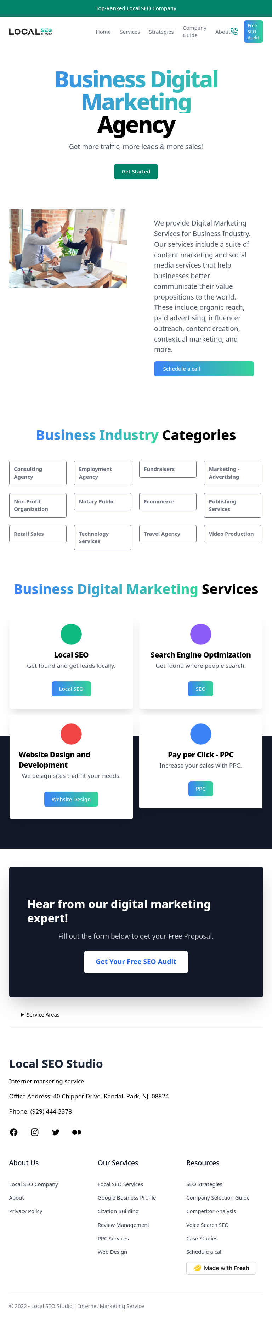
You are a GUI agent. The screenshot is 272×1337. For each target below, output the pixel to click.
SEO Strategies (204, 1184)
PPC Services (113, 1238)
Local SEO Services (120, 1184)
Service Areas (43, 1014)
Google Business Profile (127, 1197)
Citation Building (118, 1210)
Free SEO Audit (253, 31)
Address (38, 1096)
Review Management (123, 1224)
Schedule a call (181, 368)
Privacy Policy (25, 1210)
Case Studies (201, 1238)
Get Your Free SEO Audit (136, 961)
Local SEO (71, 688)
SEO (201, 688)
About (222, 31)
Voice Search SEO (207, 1224)
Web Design (112, 1251)
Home (103, 31)
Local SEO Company (33, 1184)
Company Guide (194, 31)
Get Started (136, 171)
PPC (201, 788)
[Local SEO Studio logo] (46, 32)
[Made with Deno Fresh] (224, 1268)
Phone (18, 1111)
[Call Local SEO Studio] (234, 31)
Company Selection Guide (218, 1197)
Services (130, 31)
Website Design (71, 799)
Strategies (161, 31)
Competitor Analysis (211, 1210)
